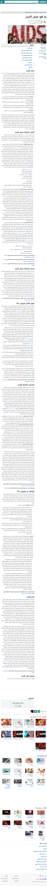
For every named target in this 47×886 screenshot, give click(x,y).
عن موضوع (16, 876)
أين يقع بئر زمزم (43, 854)
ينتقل (8, 306)
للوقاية (16, 494)
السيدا (4, 73)
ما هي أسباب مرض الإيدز (43, 48)
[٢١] (27, 668)
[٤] (25, 128)
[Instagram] (40, 876)
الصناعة (44, 849)
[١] (12, 80)
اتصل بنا (6, 876)
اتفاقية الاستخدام (4, 878)
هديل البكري (32, 20)
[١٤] (19, 350)
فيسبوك (35, 711)
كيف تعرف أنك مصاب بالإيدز (28, 486)
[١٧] (8, 411)
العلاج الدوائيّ (6, 661)
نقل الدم (28, 345)
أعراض (24, 135)
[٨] (26, 220)
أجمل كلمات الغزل (42, 846)
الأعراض (9, 111)
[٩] (27, 243)
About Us (16, 881)
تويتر (32, 711)
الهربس (26, 340)
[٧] (3, 166)
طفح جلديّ (27, 175)
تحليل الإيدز (7, 488)
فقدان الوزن (29, 169)
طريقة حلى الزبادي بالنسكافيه (40, 851)
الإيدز (9, 140)
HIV (33, 273)
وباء (27, 118)
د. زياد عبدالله (30, 22)
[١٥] (14, 353)
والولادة (15, 552)
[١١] (16, 311)
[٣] (20, 118)
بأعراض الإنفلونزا (17, 148)
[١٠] (16, 274)
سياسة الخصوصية (15, 878)
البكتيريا (4, 285)
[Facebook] (45, 876)
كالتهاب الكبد (13, 619)
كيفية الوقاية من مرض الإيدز (28, 593)
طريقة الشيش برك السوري (40, 864)
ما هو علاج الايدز (42, 51)
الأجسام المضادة (11, 408)
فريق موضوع (5, 881)
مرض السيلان (29, 338)
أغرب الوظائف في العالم (41, 869)
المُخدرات (31, 343)
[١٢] (7, 321)
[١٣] (9, 325)
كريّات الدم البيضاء (30, 86)
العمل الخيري (43, 856)
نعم (19, 706)
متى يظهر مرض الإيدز (42, 57)
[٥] (7, 139)
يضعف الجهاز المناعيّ (20, 233)
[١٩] (14, 613)
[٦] (22, 141)
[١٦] (8, 401)
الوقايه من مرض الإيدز (42, 53)
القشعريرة (29, 180)
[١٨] (14, 557)
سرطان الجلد (28, 240)
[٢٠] (13, 613)
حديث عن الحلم (43, 867)
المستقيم (20, 311)
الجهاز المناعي (14, 432)
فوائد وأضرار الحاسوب (41, 859)
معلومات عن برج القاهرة (41, 862)
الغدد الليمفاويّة (25, 249)
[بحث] (37, 2)
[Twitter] (43, 876)
